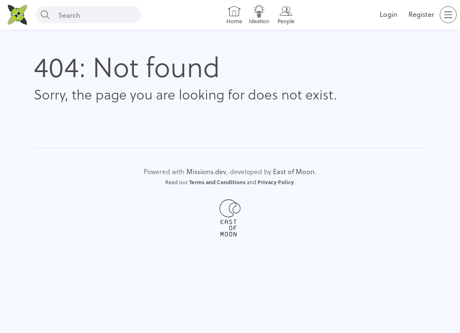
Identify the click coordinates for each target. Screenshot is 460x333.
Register (421, 14)
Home (234, 21)
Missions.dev (206, 171)
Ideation (259, 21)
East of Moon (294, 171)
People (286, 21)
